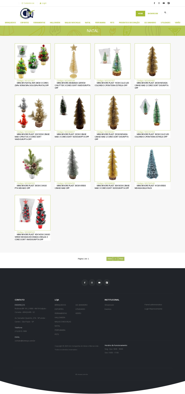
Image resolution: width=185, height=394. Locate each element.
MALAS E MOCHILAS (72, 22)
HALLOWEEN (55, 22)
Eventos (108, 309)
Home (140, 13)
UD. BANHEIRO (150, 22)
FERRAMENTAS (39, 22)
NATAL (87, 22)
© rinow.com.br (81, 374)
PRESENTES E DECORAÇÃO (129, 22)
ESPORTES (24, 22)
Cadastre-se (28, 3)
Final (121, 259)
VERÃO (177, 22)
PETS (112, 22)
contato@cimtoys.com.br (25, 341)
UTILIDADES (165, 22)
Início (109, 259)
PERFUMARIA (100, 22)
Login (43, 3)
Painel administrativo (153, 304)
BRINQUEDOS (10, 22)
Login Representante (153, 309)
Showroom (153, 13)
